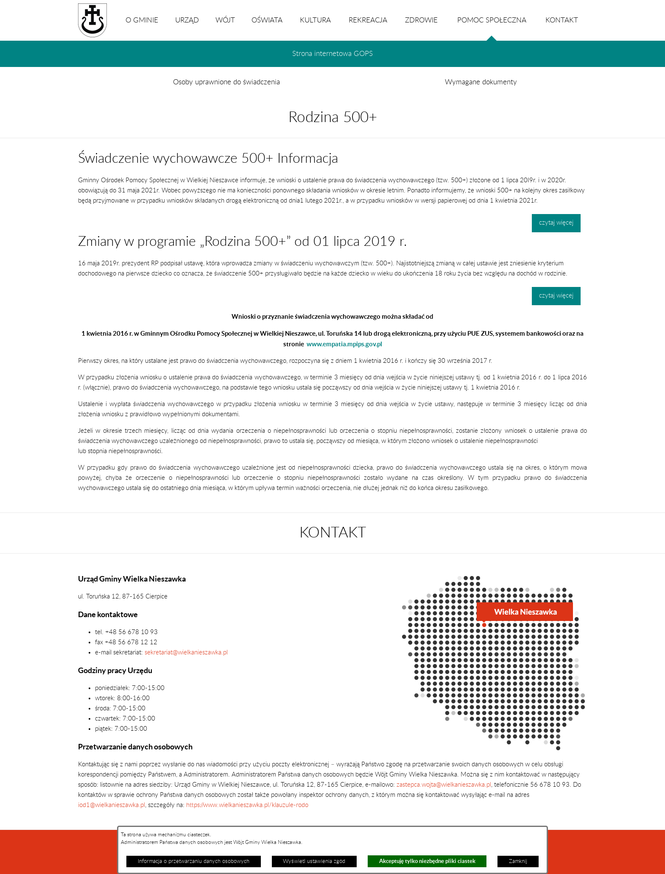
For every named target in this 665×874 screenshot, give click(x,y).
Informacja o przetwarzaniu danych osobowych (193, 861)
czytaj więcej (556, 223)
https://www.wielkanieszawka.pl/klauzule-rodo (246, 805)
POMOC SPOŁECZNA (491, 29)
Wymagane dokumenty (481, 82)
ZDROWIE (421, 20)
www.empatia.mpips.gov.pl (344, 344)
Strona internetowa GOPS (332, 53)
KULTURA (315, 20)
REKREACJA (368, 20)
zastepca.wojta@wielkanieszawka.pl (444, 785)
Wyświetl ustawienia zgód (314, 861)
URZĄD (187, 20)
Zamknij (518, 861)
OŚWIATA (266, 20)
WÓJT (225, 20)
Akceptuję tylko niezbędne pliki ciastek (427, 861)
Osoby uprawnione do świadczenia (226, 82)
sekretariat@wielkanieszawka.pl (186, 652)
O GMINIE (142, 20)
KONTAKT (561, 20)
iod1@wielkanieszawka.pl (111, 805)
